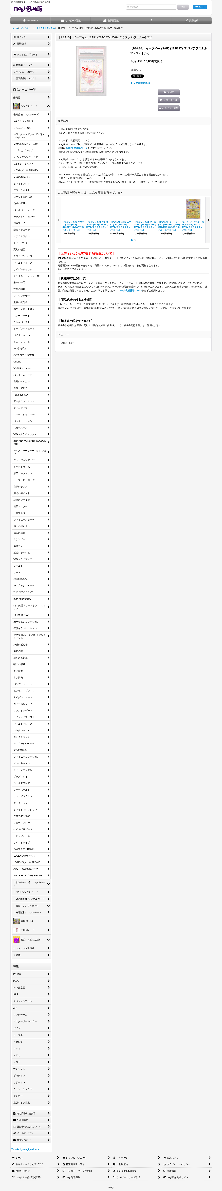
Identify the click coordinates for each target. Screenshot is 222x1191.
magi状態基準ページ (77, 148)
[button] (151, 20)
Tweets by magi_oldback (25, 1149)
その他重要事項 (140, 83)
